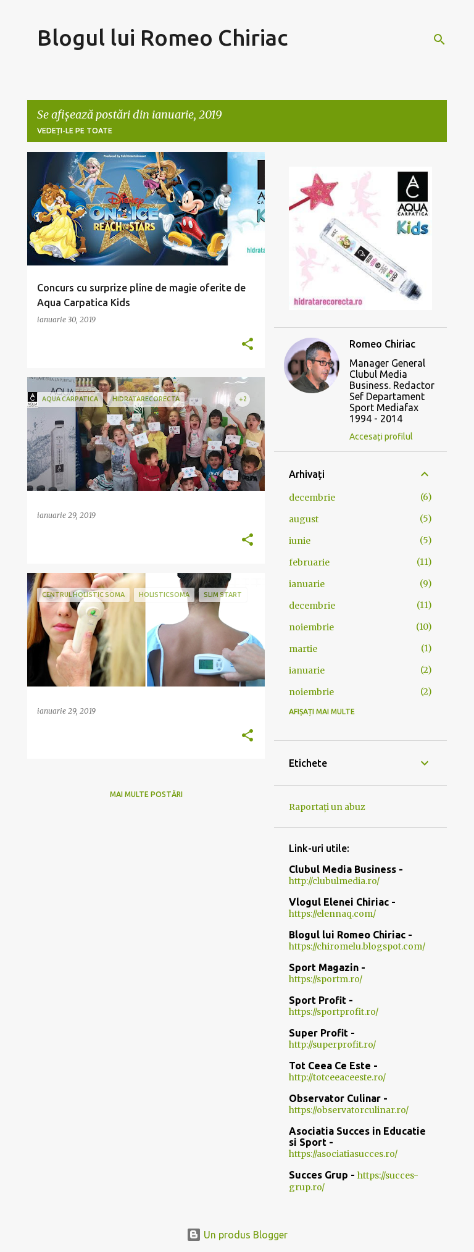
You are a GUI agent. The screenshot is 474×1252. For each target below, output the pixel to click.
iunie (299, 540)
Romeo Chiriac (382, 343)
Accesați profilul (381, 436)
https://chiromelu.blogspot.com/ (357, 946)
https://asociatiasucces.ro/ (343, 1153)
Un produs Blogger (237, 1234)
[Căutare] (439, 39)
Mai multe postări (146, 794)
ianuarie (307, 584)
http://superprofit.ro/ (332, 1044)
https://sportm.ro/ (325, 979)
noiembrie (311, 627)
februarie (309, 562)
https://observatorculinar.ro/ (349, 1110)
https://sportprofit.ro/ (333, 1011)
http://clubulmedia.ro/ (334, 881)
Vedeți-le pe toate (74, 131)
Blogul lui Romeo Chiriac (162, 37)
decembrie (312, 497)
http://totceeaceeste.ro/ (337, 1077)
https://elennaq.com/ (332, 913)
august (303, 519)
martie (303, 648)
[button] (247, 344)
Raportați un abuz (327, 806)
